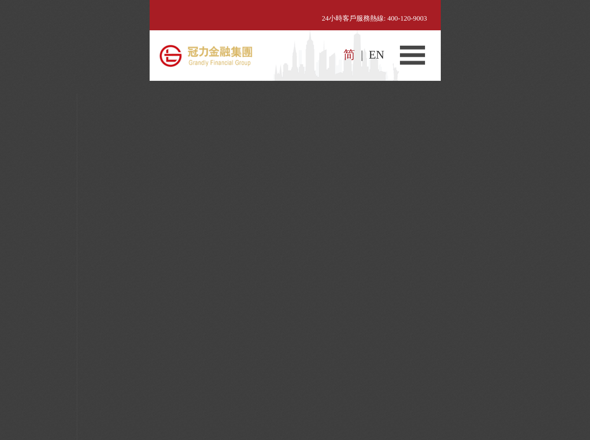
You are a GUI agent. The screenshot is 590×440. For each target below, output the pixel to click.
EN (376, 54)
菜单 (412, 55)
